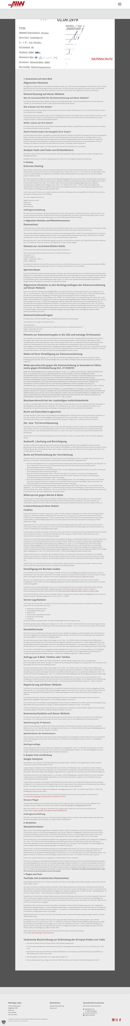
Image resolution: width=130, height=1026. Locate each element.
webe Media (25, 1021)
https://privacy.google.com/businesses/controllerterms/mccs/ (46, 796)
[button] (3, 1022)
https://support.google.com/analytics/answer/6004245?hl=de (47, 810)
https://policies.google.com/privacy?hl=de (40, 933)
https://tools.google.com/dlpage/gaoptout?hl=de (75, 805)
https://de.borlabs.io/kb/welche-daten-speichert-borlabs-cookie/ (78, 591)
